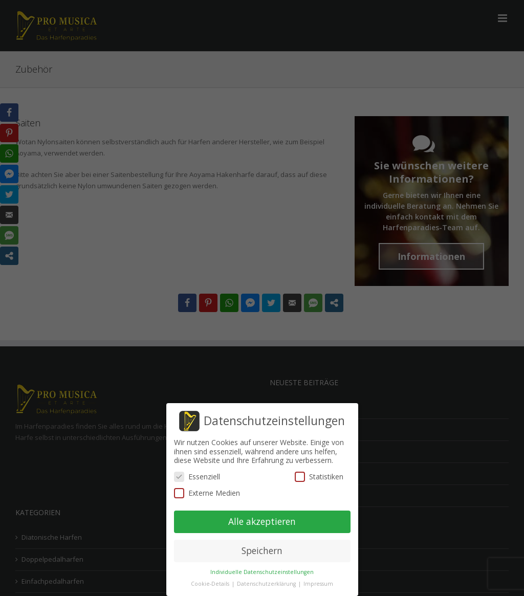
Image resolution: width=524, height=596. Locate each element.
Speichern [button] (262, 550)
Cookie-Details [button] (211, 583)
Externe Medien (207, 493)
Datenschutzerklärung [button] (267, 583)
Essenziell (197, 476)
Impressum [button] (318, 583)
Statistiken (319, 476)
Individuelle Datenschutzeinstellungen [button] (262, 572)
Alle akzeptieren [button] (262, 521)
